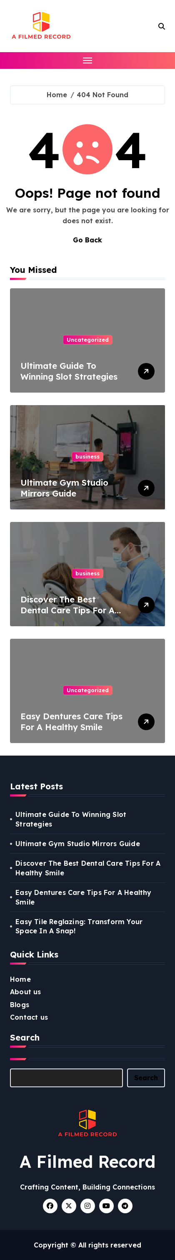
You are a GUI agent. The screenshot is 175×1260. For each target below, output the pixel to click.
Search (146, 1078)
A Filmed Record (87, 1161)
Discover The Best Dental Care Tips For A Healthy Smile (67, 610)
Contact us (29, 1017)
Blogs (19, 1004)
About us (25, 992)
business (87, 456)
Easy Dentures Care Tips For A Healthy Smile (71, 721)
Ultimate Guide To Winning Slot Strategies (69, 371)
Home (20, 979)
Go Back (87, 240)
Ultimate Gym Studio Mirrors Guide (64, 488)
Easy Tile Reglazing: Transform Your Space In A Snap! (78, 926)
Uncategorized (88, 339)
